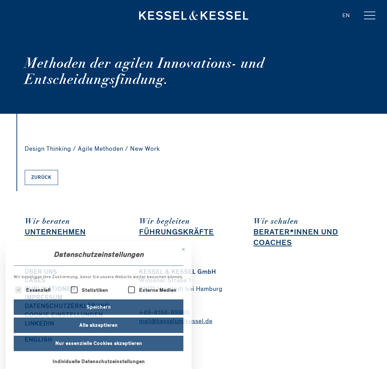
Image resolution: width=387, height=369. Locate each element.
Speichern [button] (99, 335)
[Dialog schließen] (183, 277)
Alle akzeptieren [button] (98, 353)
